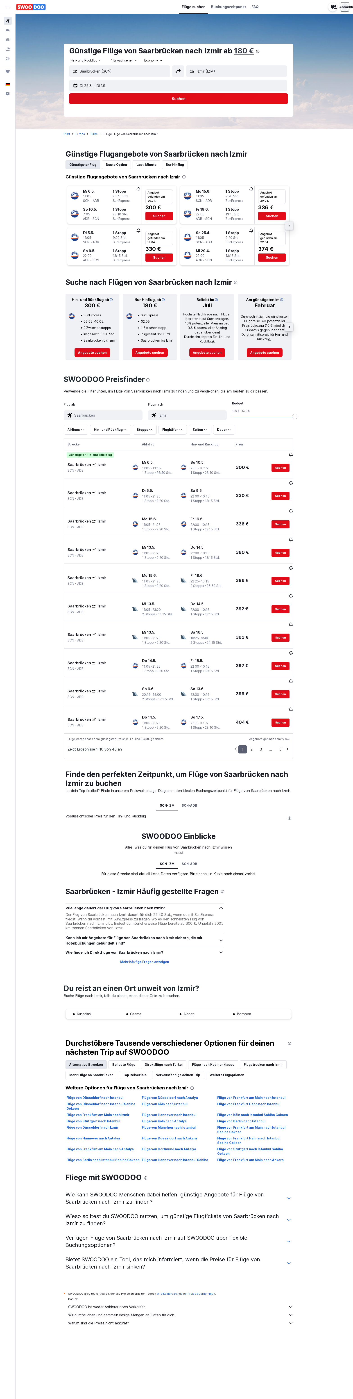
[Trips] (8, 71)
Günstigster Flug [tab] (88, 165)
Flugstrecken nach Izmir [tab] (269, 1014)
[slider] (300, 416)
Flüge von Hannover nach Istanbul (174, 1065)
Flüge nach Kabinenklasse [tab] (219, 1014)
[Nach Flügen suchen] (8, 20)
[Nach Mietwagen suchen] (8, 39)
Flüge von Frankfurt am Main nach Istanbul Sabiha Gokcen (257, 1079)
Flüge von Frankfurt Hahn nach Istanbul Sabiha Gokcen (254, 1090)
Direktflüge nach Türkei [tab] (169, 1014)
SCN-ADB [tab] (195, 755)
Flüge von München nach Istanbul (174, 1077)
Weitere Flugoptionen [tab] (232, 1025)
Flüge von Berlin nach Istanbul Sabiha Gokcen (108, 1110)
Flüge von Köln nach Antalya (169, 1071)
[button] (8, 7)
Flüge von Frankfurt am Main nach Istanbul (257, 1048)
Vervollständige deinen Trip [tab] (184, 1025)
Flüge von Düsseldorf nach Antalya (175, 1048)
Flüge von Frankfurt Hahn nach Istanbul (254, 1054)
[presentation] (264, 51)
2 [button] (257, 699)
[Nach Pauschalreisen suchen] (8, 49)
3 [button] (267, 699)
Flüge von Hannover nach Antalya (99, 1088)
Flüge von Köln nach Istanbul (170, 1054)
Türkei (100, 134)
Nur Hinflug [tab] (181, 165)
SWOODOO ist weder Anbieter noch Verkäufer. (186, 1257)
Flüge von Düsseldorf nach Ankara (175, 1088)
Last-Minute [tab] (152, 165)
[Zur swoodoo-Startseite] (31, 7)
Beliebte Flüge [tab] (129, 1014)
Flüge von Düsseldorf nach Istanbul (100, 1048)
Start (73, 134)
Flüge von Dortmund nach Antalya (174, 1099)
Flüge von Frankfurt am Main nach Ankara (256, 1110)
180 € (250, 50)
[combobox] (92, 60)
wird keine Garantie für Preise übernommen (192, 1243)
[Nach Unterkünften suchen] (8, 30)
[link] (98, 352)
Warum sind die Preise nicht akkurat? (186, 1273)
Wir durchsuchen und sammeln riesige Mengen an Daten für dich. (186, 1265)
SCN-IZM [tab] (173, 755)
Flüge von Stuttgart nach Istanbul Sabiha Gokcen (256, 1101)
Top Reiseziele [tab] (140, 1025)
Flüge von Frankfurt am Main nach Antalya (106, 1099)
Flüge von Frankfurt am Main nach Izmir (103, 1065)
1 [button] (248, 699)
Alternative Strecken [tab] (92, 1014)
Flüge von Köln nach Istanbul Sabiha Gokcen (258, 1065)
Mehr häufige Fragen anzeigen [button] (150, 911)
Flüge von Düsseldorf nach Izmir (98, 1077)
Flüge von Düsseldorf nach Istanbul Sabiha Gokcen (106, 1056)
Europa (86, 134)
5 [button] (286, 699)
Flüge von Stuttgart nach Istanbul (99, 1071)
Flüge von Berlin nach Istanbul (247, 1071)
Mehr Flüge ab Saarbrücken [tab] (97, 1025)
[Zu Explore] (8, 58)
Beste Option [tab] (122, 165)
